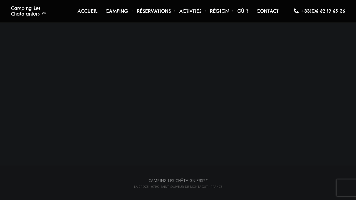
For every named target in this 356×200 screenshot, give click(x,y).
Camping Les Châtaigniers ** (28, 11)
